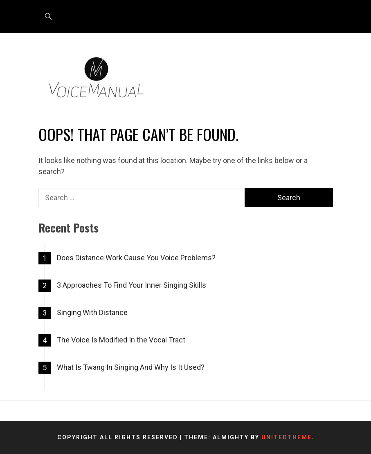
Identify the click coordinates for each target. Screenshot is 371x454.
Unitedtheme (286, 437)
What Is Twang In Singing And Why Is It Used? (131, 367)
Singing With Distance (92, 312)
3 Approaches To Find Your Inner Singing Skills (131, 285)
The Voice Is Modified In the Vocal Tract (121, 339)
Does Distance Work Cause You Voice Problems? (136, 257)
